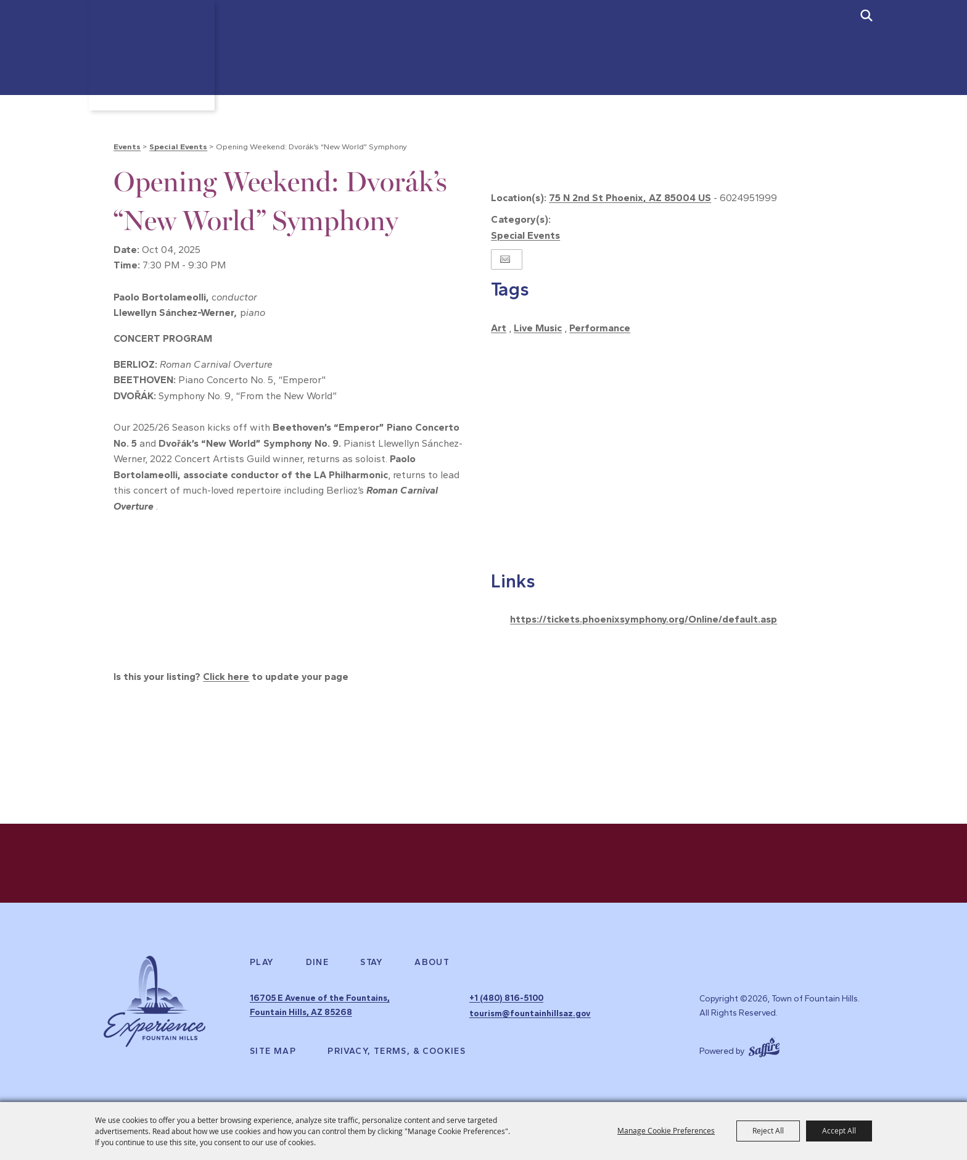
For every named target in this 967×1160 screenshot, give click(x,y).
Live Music (538, 328)
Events (127, 146)
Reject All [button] (768, 1130)
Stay (371, 965)
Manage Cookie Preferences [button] (666, 1130)
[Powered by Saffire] (764, 1046)
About (432, 965)
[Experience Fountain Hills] (154, 1005)
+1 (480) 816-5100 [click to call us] (506, 1000)
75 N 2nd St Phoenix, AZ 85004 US (630, 198)
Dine (317, 965)
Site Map (273, 1051)
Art (498, 328)
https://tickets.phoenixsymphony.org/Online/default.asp (643, 619)
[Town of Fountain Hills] (155, 61)
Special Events (178, 146)
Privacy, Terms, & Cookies (396, 1051)
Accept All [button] (839, 1130)
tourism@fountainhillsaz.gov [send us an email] (530, 1014)
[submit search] (866, 15)
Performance (599, 328)
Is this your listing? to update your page (230, 676)
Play (262, 965)
